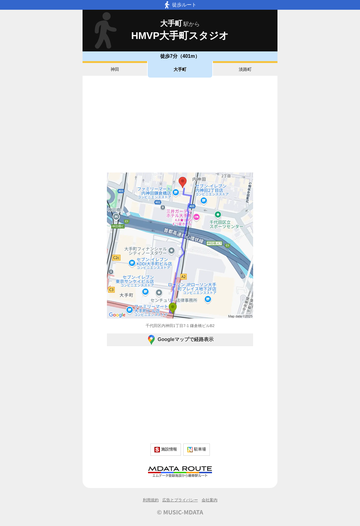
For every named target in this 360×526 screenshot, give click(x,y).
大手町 (180, 69)
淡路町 (245, 69)
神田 (115, 69)
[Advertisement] (180, 125)
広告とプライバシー (180, 500)
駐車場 (196, 449)
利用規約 (151, 500)
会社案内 (209, 500)
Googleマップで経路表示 (179, 340)
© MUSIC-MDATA (180, 512)
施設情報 (165, 449)
